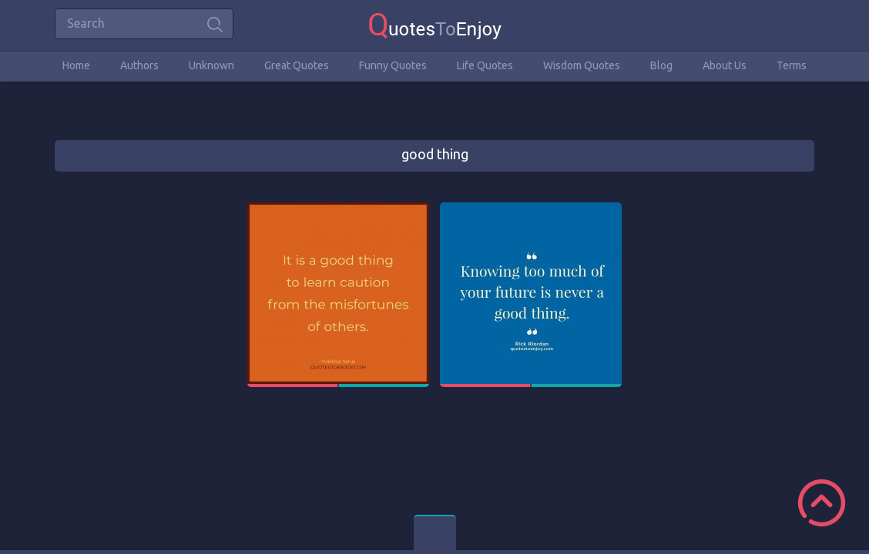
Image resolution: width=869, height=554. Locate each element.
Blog (661, 65)
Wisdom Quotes (581, 65)
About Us (725, 65)
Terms (792, 65)
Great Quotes (296, 65)
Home (76, 65)
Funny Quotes (393, 65)
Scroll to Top (821, 503)
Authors (139, 65)
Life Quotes (485, 65)
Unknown (211, 65)
